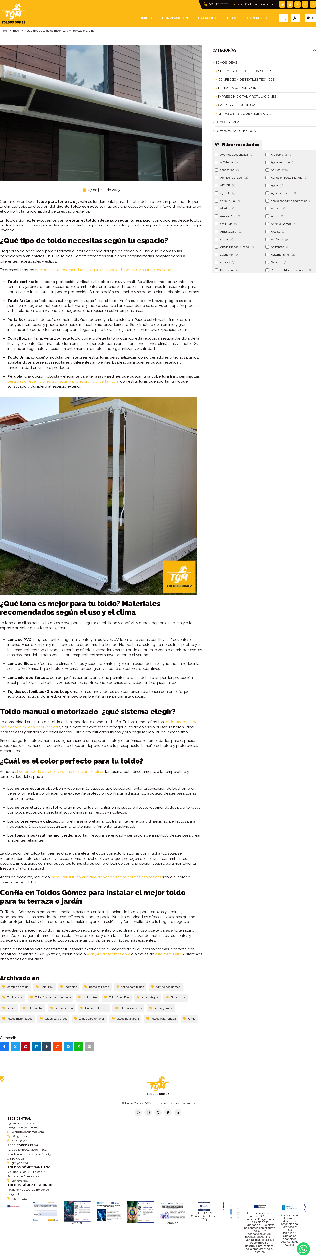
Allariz (224, 208)
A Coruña (278, 154)
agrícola (225, 193)
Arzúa (276, 239)
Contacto (257, 18)
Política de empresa (134, 1257)
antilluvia (226, 223)
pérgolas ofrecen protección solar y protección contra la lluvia (62, 381)
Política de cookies (215, 1257)
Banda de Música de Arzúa (288, 270)
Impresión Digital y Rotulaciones (247, 96)
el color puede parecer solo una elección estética (59, 772)
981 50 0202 (216, 4)
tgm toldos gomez (165, 987)
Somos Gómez (227, 122)
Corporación (175, 18)
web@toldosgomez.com (253, 4)
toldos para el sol (53, 1018)
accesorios (227, 170)
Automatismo (280, 254)
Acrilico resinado (231, 177)
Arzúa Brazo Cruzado (234, 247)
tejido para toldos (130, 987)
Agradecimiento (281, 193)
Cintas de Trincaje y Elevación (244, 113)
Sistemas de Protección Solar (244, 71)
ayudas (225, 262)
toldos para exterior (89, 1018)
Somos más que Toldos (235, 130)
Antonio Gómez (281, 223)
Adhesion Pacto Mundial (286, 177)
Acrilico (276, 170)
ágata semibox (280, 162)
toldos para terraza (161, 1018)
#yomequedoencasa (234, 154)
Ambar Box (227, 216)
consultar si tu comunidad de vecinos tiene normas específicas (106, 877)
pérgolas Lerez (96, 987)
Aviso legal (158, 1257)
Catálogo (207, 18)
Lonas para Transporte (239, 88)
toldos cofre (33, 1008)
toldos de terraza (93, 1008)
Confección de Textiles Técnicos (246, 79)
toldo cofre (87, 997)
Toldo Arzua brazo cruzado (50, 997)
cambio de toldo (15, 987)
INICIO (146, 18)
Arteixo (275, 231)
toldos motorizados (17, 1018)
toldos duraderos (128, 1008)
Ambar (275, 208)
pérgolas (68, 987)
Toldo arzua (12, 997)
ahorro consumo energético (288, 201)
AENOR (225, 185)
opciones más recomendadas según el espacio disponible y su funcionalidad (103, 270)
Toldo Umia (176, 997)
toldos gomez (160, 1008)
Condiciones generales (184, 1257)
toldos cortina (61, 1008)
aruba (224, 239)
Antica (274, 216)
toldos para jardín (125, 1018)
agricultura (227, 201)
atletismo (226, 254)
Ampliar (77, 1223)
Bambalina (227, 270)
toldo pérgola (147, 997)
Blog (232, 18)
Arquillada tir (228, 231)
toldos (8, 1008)
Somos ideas (226, 62)
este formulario (168, 954)
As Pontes (277, 247)
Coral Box (44, 987)
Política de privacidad (103, 1257)
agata (274, 185)
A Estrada (226, 162)
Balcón (275, 262)
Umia (189, 1018)
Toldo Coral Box (116, 997)
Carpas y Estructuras (237, 105)
